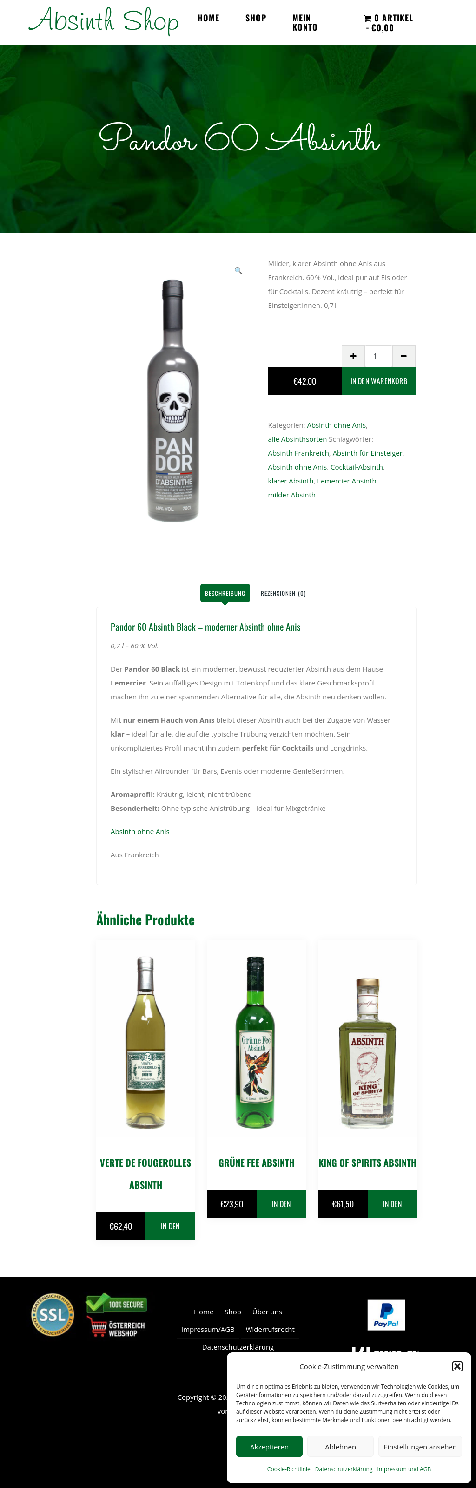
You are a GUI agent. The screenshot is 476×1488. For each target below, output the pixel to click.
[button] (457, 1366)
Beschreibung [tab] (225, 593)
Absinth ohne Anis (336, 425)
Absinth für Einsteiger (368, 452)
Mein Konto (305, 22)
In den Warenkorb (378, 380)
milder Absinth (292, 494)
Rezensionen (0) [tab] (283, 593)
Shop (255, 18)
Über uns (267, 1311)
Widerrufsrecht (270, 1329)
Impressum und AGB (404, 1469)
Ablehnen (340, 1446)
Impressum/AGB (208, 1329)
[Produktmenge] (378, 356)
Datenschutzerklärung (344, 1469)
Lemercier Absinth (346, 480)
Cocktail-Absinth (357, 466)
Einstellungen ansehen (420, 1446)
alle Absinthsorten (297, 439)
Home (208, 18)
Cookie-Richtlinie (289, 1469)
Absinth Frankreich (298, 452)
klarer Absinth (291, 480)
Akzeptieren (269, 1446)
